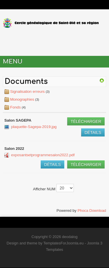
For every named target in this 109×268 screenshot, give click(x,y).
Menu (12, 61)
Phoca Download (92, 210)
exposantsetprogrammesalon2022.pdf (42, 155)
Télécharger (86, 121)
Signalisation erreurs (27, 91)
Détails (93, 132)
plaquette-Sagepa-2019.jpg (34, 127)
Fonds (16, 107)
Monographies (22, 99)
